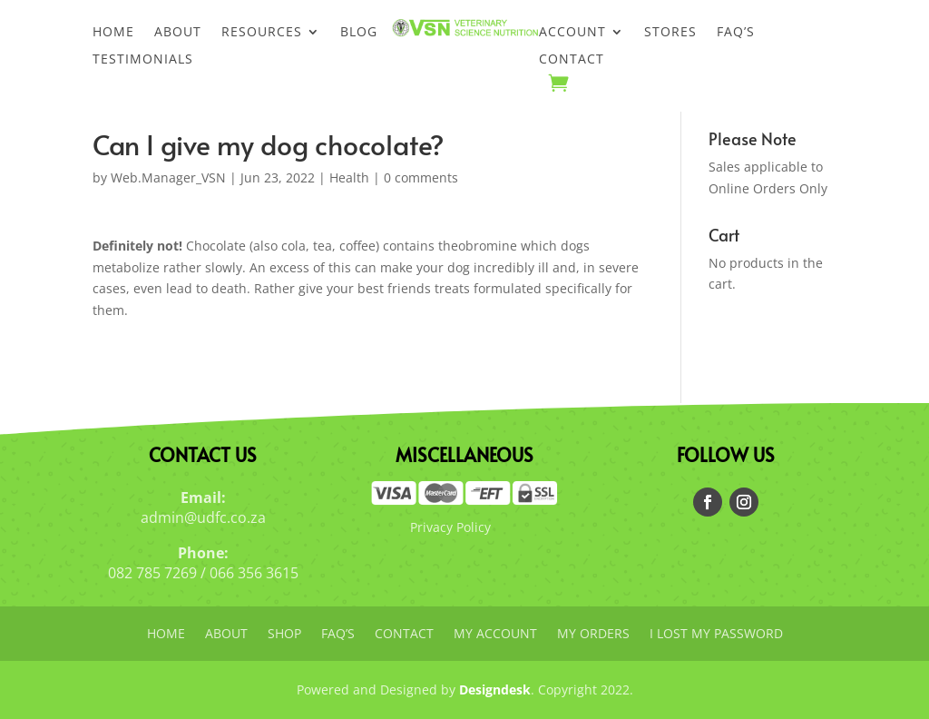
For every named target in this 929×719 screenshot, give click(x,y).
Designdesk (495, 689)
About (177, 32)
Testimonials (143, 60)
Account (572, 32)
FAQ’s (736, 32)
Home (113, 32)
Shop (284, 634)
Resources (261, 32)
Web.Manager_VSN (168, 177)
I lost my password (716, 634)
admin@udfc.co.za (203, 517)
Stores (670, 32)
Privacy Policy (450, 527)
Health (349, 177)
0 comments (421, 177)
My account (495, 634)
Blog (358, 32)
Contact (571, 60)
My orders (593, 634)
